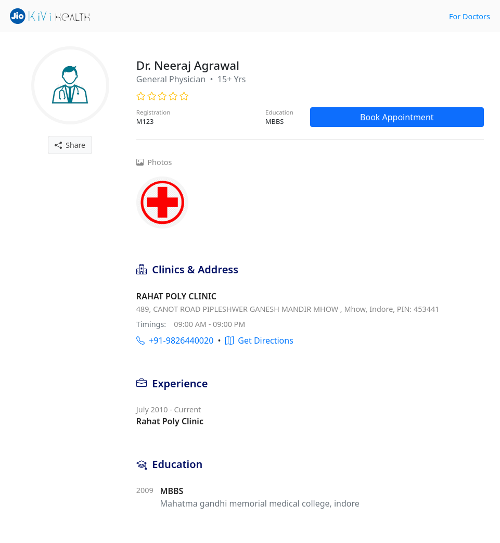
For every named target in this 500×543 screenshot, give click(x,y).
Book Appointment (397, 117)
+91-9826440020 (174, 340)
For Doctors (469, 16)
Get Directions (259, 340)
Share (70, 145)
